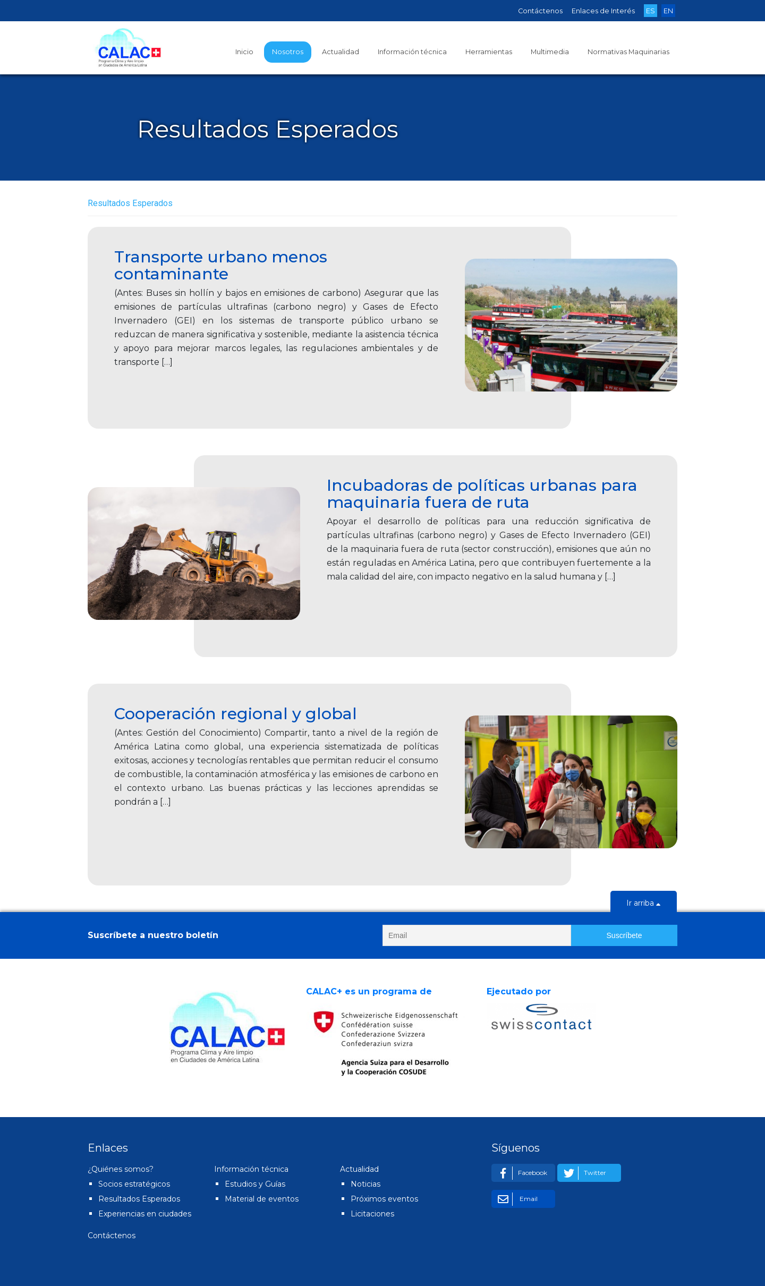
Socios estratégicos (134, 1184)
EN (668, 11)
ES (650, 11)
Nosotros (287, 52)
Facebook (520, 1173)
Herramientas (488, 52)
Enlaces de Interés (603, 11)
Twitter (583, 1173)
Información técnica (412, 52)
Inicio (244, 52)
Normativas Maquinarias (628, 52)
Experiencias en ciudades (144, 1214)
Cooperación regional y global (235, 713)
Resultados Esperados (139, 1199)
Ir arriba (643, 904)
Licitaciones (372, 1214)
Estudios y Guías (255, 1184)
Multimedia (550, 52)
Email (516, 1199)
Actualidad (340, 52)
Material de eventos (262, 1199)
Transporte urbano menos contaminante (220, 265)
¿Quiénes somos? (121, 1169)
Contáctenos (540, 11)
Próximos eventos (384, 1199)
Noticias (365, 1184)
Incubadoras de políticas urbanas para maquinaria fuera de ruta (482, 493)
